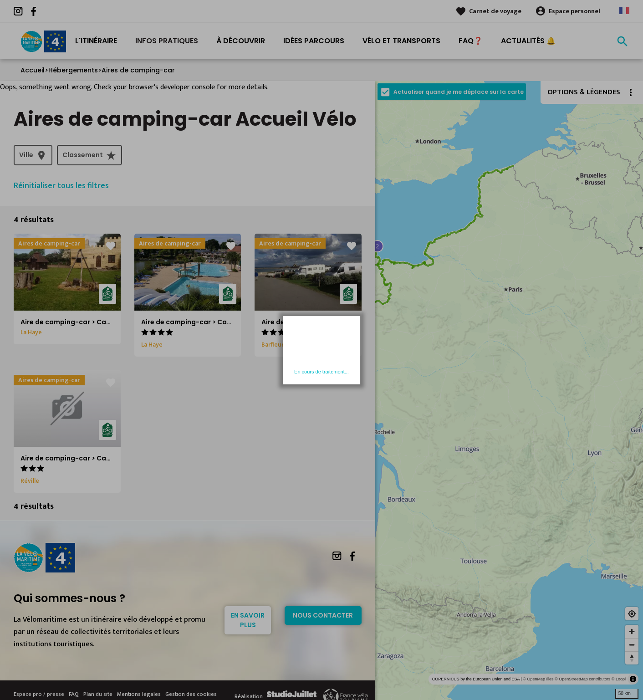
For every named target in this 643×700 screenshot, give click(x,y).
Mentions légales (139, 694)
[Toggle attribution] (633, 679)
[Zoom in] (631, 631)
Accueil (32, 70)
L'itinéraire (96, 41)
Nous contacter (323, 615)
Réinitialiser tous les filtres (61, 186)
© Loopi (619, 679)
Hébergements (73, 70)
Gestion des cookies (191, 694)
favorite (110, 245)
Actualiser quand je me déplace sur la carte (458, 92)
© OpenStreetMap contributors (582, 679)
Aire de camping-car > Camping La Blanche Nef (339, 322)
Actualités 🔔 (528, 41)
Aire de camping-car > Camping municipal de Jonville (109, 458)
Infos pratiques (166, 41)
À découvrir (240, 41)
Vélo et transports (401, 41)
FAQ (74, 694)
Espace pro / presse (39, 694)
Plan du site (97, 694)
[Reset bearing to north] (631, 657)
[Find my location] (631, 613)
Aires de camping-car (138, 70)
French (624, 10)
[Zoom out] (631, 644)
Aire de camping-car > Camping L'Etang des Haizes (226, 322)
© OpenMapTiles (538, 679)
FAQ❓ (471, 41)
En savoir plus (248, 620)
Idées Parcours (313, 41)
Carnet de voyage (495, 11)
